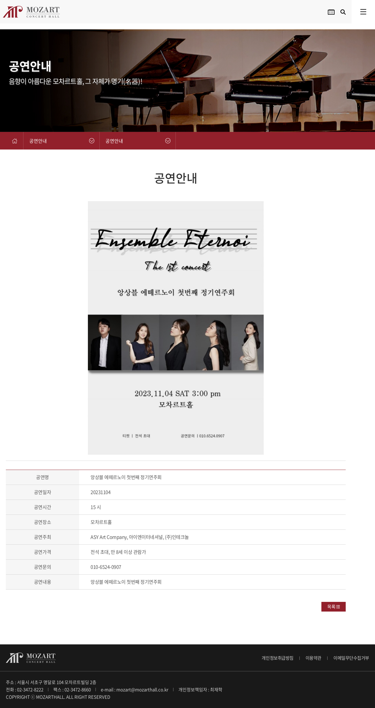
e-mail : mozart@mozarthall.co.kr (134, 689)
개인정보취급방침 (277, 658)
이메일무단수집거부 (351, 658)
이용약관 (313, 658)
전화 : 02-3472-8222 (24, 689)
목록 (331, 606)
